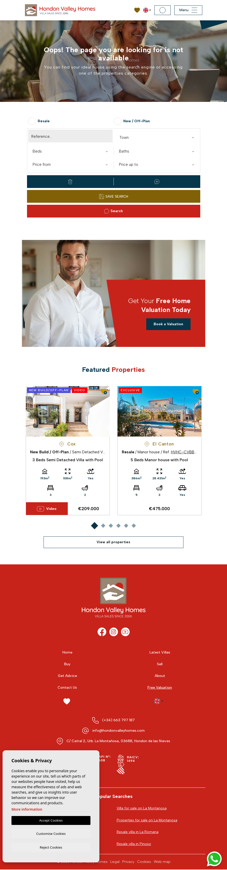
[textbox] (158, 137)
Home (67, 652)
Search (113, 211)
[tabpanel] (68, 450)
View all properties (113, 542)
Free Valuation (160, 687)
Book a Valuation (168, 324)
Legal (114, 862)
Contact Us (67, 687)
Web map (162, 862)
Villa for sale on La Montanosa (142, 808)
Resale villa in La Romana (137, 832)
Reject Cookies (51, 847)
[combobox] (157, 137)
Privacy (128, 862)
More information (26, 808)
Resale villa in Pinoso (134, 844)
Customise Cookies (50, 833)
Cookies (144, 862)
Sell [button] (160, 664)
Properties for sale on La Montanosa (147, 820)
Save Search (113, 196)
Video (47, 508)
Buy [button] (67, 664)
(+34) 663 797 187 (118, 720)
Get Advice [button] (67, 676)
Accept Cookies (51, 819)
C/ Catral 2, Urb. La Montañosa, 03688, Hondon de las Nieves (118, 741)
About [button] (160, 676)
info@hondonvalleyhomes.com (118, 730)
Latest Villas (160, 652)
